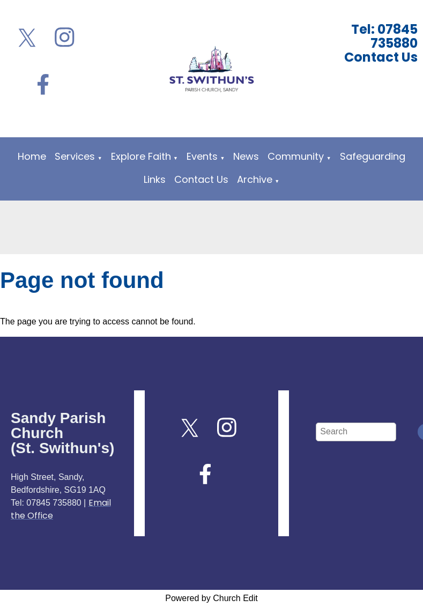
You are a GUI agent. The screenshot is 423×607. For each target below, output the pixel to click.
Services (75, 156)
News (246, 156)
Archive (254, 179)
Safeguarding (372, 156)
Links (155, 179)
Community (296, 156)
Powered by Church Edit (211, 598)
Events (202, 156)
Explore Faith (141, 156)
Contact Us (201, 179)
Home (32, 156)
